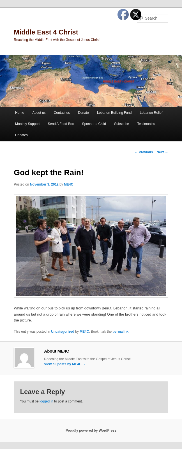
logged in (46, 401)
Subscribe (121, 124)
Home (19, 113)
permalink (120, 332)
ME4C (68, 184)
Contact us (62, 113)
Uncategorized (62, 332)
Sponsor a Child (94, 124)
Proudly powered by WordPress (91, 430)
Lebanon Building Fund (114, 113)
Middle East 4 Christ (46, 32)
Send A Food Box (61, 124)
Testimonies (146, 124)
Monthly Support (27, 124)
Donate (83, 113)
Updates (21, 135)
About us (38, 113)
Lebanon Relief (151, 113)
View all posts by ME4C (65, 364)
